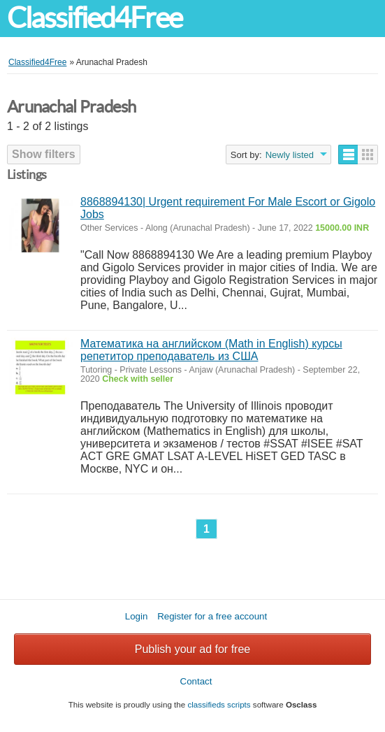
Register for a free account (212, 616)
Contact (196, 681)
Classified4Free (94, 18)
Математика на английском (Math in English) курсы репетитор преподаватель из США (211, 350)
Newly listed (290, 155)
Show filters (43, 154)
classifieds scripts (218, 704)
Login (136, 616)
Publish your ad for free (192, 649)
